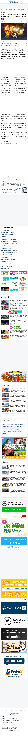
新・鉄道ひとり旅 (5, 429)
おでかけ (5, 9)
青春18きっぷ (23, 9)
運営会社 (8, 727)
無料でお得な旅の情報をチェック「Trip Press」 (11, 722)
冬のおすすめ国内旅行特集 (7, 234)
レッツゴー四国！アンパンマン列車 (9, 243)
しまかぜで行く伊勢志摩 (7, 248)
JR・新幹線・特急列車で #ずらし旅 (9, 250)
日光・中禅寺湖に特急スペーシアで (9, 252)
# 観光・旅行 (10, 176)
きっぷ (3, 424)
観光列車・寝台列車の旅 (7, 266)
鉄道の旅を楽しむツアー (7, 261)
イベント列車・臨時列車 (6, 431)
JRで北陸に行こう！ (6, 230)
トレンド (3, 12)
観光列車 (4, 433)
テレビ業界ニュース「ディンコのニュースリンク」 (12, 720)
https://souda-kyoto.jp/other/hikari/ (9, 143)
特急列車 (19, 431)
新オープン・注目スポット (19, 424)
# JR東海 (5, 176)
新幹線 (8, 426)
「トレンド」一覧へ (14, 179)
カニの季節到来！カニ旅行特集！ (9, 259)
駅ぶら (14, 9)
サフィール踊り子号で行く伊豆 (8, 232)
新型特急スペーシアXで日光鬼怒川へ (9, 239)
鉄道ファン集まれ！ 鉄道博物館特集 (9, 241)
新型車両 (18, 9)
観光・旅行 (19, 426)
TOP (1, 9)
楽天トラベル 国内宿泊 (7, 254)
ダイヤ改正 (12, 429)
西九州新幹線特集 (5, 245)
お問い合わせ (4, 728)
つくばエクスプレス (9, 424)
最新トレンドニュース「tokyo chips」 (10, 718)
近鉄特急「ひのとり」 (6, 268)
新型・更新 (15, 431)
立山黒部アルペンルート (7, 236)
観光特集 (10, 9)
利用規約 (3, 727)
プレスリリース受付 (12, 728)
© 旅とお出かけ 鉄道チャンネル (14, 730)
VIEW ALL (14, 415)
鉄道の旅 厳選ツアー (6, 257)
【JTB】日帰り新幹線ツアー (8, 263)
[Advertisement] (14, 160)
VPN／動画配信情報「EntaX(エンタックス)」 (11, 723)
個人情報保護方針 (15, 727)
